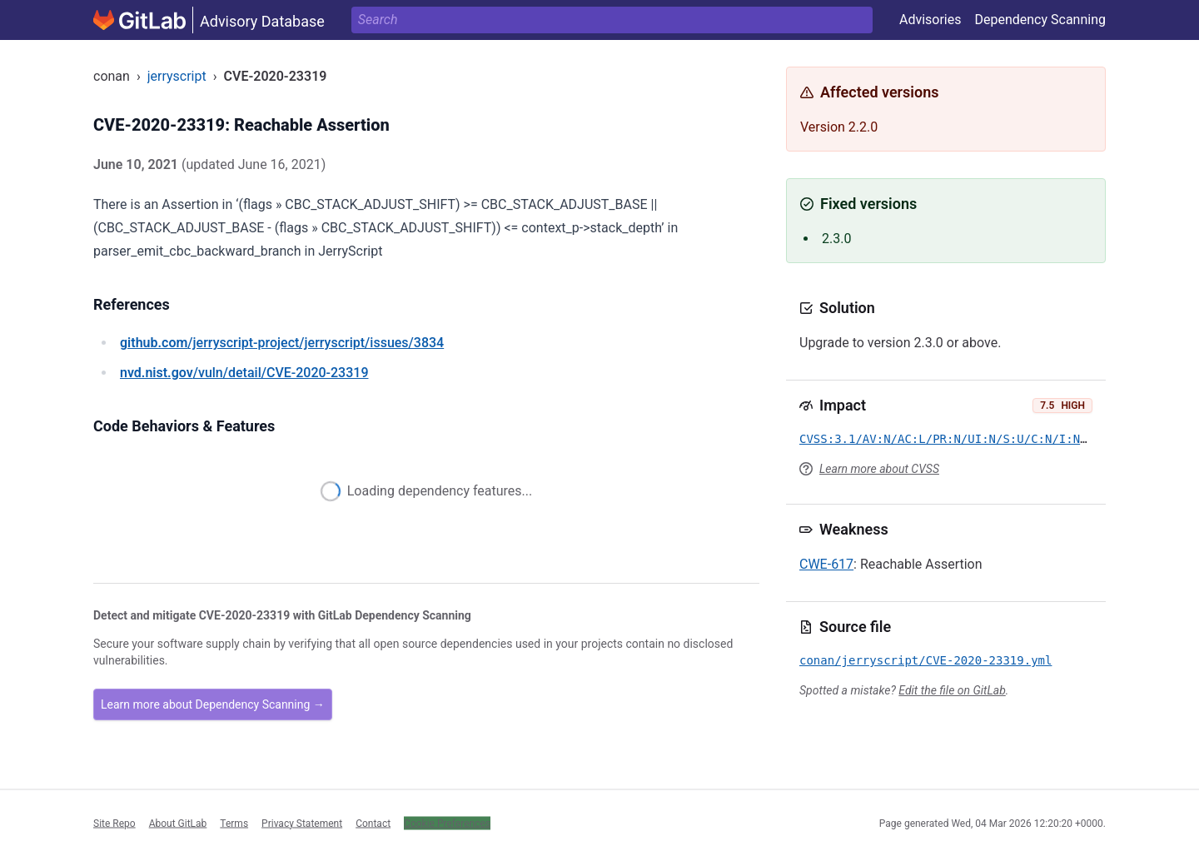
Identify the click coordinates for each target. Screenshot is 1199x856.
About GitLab (178, 823)
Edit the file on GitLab (951, 690)
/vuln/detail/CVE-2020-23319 (244, 373)
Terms (234, 823)
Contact (373, 823)
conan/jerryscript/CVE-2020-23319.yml (925, 660)
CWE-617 (826, 564)
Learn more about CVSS (879, 468)
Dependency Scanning (1040, 19)
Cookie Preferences (447, 823)
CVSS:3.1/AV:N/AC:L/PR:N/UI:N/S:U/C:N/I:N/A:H (953, 438)
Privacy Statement (301, 823)
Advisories (930, 19)
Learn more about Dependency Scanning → (213, 704)
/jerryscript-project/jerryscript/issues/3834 (282, 343)
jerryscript (176, 76)
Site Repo (114, 823)
